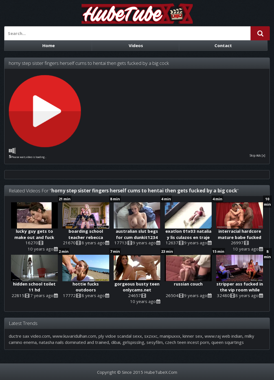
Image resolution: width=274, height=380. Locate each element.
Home (48, 45)
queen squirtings (227, 342)
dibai (115, 342)
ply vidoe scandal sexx (120, 336)
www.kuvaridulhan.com (74, 336)
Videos (136, 45)
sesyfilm (154, 342)
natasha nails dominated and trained (74, 342)
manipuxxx (170, 336)
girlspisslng (133, 342)
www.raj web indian (223, 336)
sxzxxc (150, 336)
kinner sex (192, 336)
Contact (223, 45)
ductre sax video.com (29, 336)
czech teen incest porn (187, 342)
